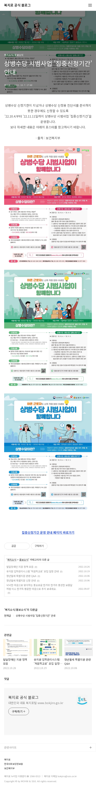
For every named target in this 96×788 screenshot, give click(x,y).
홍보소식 (23, 559)
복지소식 (11, 559)
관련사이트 (10, 747)
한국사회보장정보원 (13, 764)
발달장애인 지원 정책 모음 (19, 566)
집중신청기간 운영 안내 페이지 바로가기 (48, 532)
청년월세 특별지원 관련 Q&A (21, 576)
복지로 (7, 759)
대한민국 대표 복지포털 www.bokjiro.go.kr (35, 703)
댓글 (6, 679)
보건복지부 (9, 768)
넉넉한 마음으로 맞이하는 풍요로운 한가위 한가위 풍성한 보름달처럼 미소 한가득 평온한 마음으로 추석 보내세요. (39, 587)
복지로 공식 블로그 (17, 5)
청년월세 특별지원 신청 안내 (21, 580)
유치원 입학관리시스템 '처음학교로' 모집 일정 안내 (32, 571)
